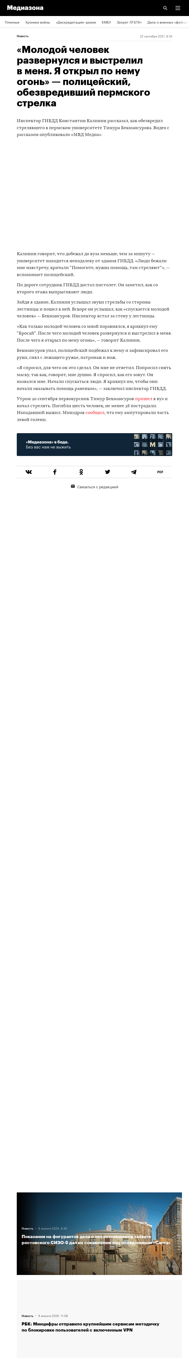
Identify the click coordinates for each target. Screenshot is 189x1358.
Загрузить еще (99, 1020)
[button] (178, 8)
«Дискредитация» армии (76, 22)
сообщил (94, 413)
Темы (9, 1240)
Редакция (12, 1198)
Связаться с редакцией (94, 486)
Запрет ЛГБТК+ (129, 22)
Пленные (12, 22)
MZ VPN (11, 1282)
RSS (10, 1254)
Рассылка (13, 1268)
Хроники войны (37, 22)
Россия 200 (14, 1296)
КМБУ (106, 22)
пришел (143, 399)
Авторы (11, 1226)
